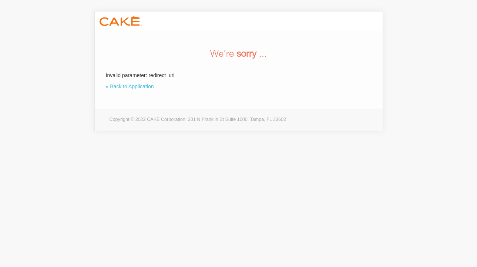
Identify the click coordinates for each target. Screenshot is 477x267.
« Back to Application (130, 86)
